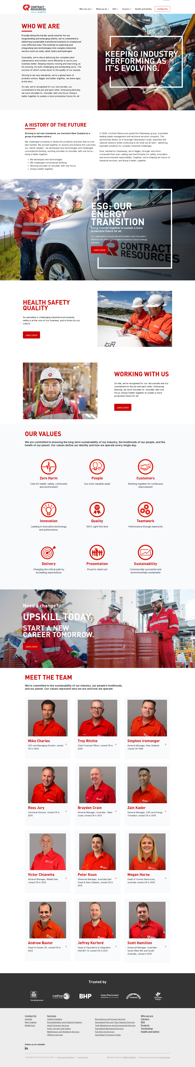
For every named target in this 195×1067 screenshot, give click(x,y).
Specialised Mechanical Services (109, 1028)
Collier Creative (129, 1057)
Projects (145, 1025)
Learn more (99, 249)
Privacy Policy (83, 1057)
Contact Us (162, 9)
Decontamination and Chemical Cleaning (64, 1022)
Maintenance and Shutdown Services (63, 1032)
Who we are (85, 9)
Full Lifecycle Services (104, 1032)
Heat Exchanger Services (58, 1025)
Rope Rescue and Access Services (110, 1019)
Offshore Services (55, 1035)
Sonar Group (164, 1057)
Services (51, 1016)
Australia (28, 1019)
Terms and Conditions (65, 1057)
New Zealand (30, 1022)
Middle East (30, 1025)
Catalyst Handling (54, 1019)
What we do (101, 9)
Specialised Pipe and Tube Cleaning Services (115, 1022)
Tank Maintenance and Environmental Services (115, 1025)
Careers (125, 9)
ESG (114, 9)
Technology (147, 1028)
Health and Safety (143, 9)
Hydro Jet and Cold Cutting (59, 1028)
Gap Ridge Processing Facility (108, 1035)
